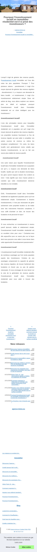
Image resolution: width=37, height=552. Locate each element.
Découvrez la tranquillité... (10, 471)
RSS (29, 529)
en (16, 531)
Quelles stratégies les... (9, 523)
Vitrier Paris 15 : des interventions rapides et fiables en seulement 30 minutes (20, 376)
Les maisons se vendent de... (11, 453)
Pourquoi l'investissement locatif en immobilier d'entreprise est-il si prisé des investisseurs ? (11, 334)
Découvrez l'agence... (8, 463)
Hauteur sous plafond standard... (12, 492)
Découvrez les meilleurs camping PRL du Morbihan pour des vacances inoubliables (20, 364)
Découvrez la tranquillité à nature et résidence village (20, 359)
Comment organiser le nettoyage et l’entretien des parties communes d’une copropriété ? (19, 382)
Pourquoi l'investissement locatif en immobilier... (19, 34)
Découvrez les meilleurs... (10, 476)
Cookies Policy (24, 529)
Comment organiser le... (9, 488)
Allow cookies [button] (26, 547)
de (14, 531)
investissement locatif (9, 80)
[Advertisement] (17, 54)
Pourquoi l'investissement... (10, 496)
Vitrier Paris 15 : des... (9, 484)
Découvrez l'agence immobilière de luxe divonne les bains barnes (20, 349)
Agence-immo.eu (15, 529)
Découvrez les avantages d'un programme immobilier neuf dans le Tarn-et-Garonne (20, 370)
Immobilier (19, 32)
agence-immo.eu (20, 30)
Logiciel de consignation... (10, 511)
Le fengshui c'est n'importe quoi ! (20, 401)
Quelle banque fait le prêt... (10, 467)
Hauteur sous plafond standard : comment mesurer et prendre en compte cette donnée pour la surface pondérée (21, 390)
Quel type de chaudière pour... (11, 519)
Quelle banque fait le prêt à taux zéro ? (20, 354)
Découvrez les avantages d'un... (11, 480)
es (19, 531)
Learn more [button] (18, 542)
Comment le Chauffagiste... (10, 515)
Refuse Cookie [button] (10, 547)
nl (22, 531)
